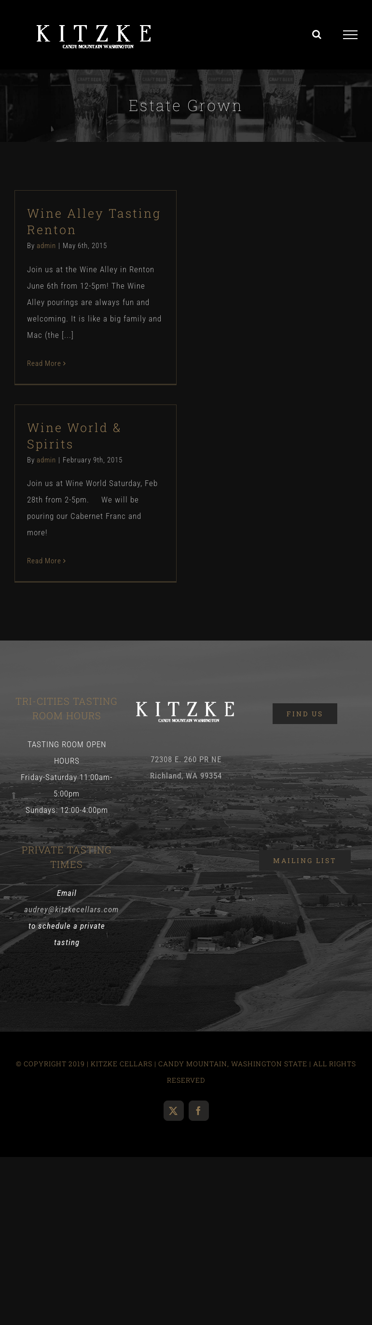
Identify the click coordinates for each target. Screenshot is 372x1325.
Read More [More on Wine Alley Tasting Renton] (44, 363)
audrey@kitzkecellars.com (71, 909)
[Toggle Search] (317, 34)
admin (46, 245)
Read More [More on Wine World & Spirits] (44, 561)
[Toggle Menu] (350, 34)
